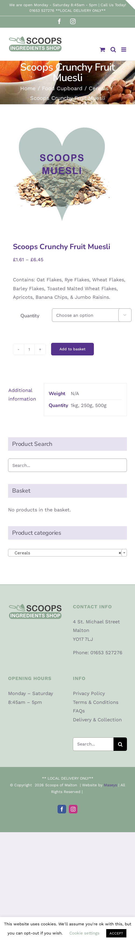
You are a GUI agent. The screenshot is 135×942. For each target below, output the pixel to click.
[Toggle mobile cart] (102, 49)
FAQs (79, 711)
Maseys (110, 785)
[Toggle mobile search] (113, 49)
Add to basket (72, 349)
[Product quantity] (29, 349)
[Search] (120, 744)
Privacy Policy (89, 693)
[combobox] (67, 553)
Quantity (29, 315)
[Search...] (93, 744)
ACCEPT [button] (116, 933)
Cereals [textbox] (65, 553)
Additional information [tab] (22, 394)
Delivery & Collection (97, 719)
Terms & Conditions (95, 702)
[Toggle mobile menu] (124, 49)
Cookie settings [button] (84, 933)
